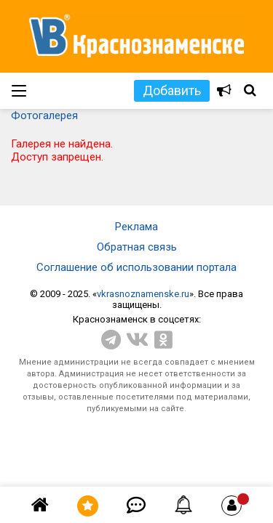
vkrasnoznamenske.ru (143, 293)
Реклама (136, 226)
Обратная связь (137, 247)
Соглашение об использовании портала (136, 267)
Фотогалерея (44, 115)
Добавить (172, 90)
